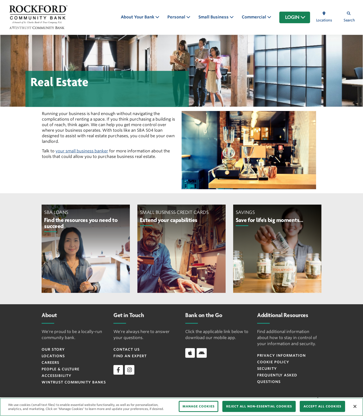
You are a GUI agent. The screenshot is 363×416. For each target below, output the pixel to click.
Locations (53, 356)
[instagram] (129, 370)
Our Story (53, 349)
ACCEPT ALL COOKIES (322, 406)
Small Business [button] (214, 17)
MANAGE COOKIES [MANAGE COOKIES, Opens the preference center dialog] (199, 406)
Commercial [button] (254, 17)
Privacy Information (281, 355)
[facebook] (118, 370)
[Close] (354, 406)
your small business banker (81, 151)
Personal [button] (176, 17)
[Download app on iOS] (190, 353)
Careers (50, 362)
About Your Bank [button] (138, 17)
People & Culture (60, 369)
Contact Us (126, 349)
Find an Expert (130, 356)
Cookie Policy (273, 362)
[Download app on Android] (202, 353)
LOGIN (295, 17)
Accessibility (56, 376)
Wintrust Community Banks (74, 382)
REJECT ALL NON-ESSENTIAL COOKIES (259, 406)
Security (267, 369)
